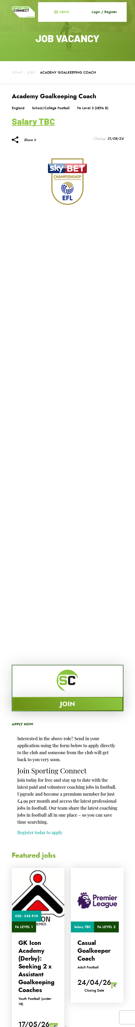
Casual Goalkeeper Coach (94, 951)
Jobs (31, 72)
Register (110, 11)
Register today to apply (39, 832)
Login (96, 11)
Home (17, 72)
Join (67, 704)
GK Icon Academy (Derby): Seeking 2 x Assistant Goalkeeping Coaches (36, 966)
